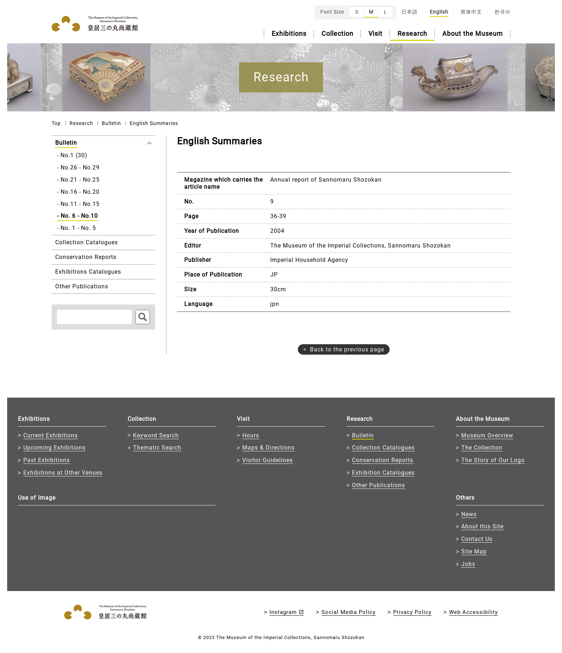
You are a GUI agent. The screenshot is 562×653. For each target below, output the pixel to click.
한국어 (502, 12)
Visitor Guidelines (267, 460)
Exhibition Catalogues (383, 472)
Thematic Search (157, 447)
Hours (250, 435)
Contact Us (476, 539)
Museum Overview (487, 435)
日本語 (409, 12)
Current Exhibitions (50, 435)
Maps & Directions (268, 447)
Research (412, 33)
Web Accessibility (473, 612)
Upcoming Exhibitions (54, 447)
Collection (337, 33)
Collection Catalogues (383, 447)
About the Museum (472, 33)
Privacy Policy (412, 612)
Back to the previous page (347, 349)
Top (56, 123)
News (469, 514)
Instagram (283, 612)
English (439, 12)
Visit (375, 33)
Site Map (474, 551)
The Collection (482, 447)
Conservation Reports (382, 460)
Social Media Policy (349, 612)
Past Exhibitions (46, 460)
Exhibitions (289, 33)
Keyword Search (156, 435)
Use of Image (37, 497)
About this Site (482, 526)
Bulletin (111, 123)
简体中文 (471, 12)
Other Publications (378, 485)
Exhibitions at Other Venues (63, 472)
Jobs (468, 564)
